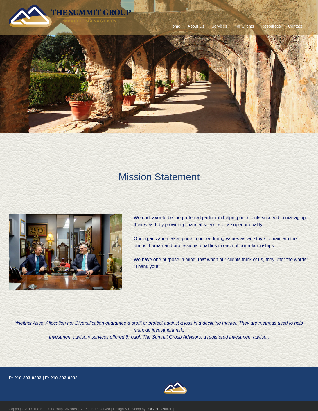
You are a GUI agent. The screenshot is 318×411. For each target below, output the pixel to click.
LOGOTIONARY (159, 409)
